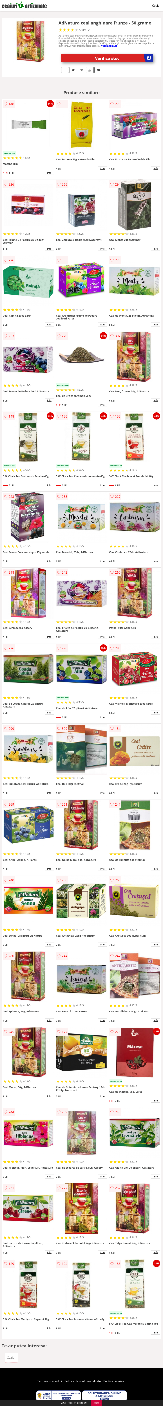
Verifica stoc (124, 58)
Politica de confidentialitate (82, 1381)
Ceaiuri (157, 6)
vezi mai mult (109, 45)
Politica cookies (113, 1381)
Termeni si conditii (49, 1381)
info (49, 172)
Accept (96, 1403)
